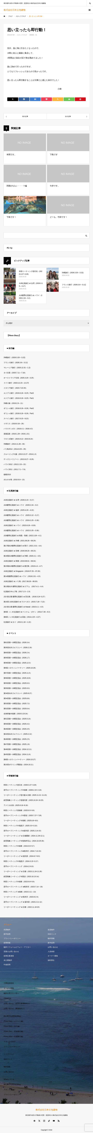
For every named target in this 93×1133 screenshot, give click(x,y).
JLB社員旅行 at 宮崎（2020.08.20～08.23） (20, 551)
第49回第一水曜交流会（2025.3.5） (17, 729)
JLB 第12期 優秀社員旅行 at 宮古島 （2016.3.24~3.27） (25, 597)
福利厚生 (51, 960)
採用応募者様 (9, 956)
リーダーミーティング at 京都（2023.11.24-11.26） (23, 871)
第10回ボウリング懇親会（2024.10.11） (19, 765)
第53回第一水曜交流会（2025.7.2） (17, 703)
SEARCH (90, 3)
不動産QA (7, 998)
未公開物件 (8, 960)
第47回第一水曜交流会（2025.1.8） (17, 744)
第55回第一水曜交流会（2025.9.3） (17, 683)
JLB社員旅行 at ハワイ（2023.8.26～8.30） (20, 525)
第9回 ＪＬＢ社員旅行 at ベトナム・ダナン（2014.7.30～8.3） (27, 612)
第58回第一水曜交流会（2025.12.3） (18, 663)
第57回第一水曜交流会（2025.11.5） (18, 673)
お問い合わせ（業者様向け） (15, 1009)
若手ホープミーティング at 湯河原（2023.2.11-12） (23, 902)
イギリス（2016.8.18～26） (14, 424)
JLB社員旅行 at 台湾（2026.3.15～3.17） (19, 500)
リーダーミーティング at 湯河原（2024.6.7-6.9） (22, 856)
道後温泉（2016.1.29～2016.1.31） (17, 434)
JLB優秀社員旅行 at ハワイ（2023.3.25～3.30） (22, 530)
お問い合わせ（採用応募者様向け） (17, 1003)
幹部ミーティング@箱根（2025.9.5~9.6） (20, 810)
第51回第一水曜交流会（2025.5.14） (18, 719)
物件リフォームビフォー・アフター (17, 947)
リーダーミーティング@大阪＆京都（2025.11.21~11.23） (26, 795)
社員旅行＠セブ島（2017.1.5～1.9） (17, 591)
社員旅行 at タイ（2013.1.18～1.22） (18, 622)
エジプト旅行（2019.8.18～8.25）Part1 (19, 398)
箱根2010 (7, 474)
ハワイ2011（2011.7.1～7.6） (15, 469)
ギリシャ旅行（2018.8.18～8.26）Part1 (19, 413)
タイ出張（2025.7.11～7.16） (15, 373)
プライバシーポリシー (12, 938)
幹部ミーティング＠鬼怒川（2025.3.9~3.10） (21, 826)
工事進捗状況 (9, 983)
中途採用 (7, 965)
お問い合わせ (53, 947)
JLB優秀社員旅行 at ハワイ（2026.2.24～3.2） (21, 505)
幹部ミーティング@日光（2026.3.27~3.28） (21, 785)
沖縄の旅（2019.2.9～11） (14, 403)
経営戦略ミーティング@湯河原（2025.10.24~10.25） (24, 800)
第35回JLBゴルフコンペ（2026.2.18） (18, 647)
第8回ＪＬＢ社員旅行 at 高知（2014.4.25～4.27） (23, 617)
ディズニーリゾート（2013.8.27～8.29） (19, 459)
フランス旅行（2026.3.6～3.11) (16, 362)
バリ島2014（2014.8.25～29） (15, 449)
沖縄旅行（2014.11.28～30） (15, 444)
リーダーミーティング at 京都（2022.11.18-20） (22, 907)
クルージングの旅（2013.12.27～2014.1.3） (20, 454)
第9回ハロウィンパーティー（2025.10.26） (20, 668)
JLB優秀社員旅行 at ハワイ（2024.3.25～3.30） (22, 520)
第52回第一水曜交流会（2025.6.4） (17, 709)
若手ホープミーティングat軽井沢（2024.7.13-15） (23, 851)
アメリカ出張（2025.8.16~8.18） (16, 805)
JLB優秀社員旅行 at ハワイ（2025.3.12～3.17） (22, 515)
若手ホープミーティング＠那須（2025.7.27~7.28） (23, 815)
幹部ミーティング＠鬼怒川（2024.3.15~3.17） (21, 861)
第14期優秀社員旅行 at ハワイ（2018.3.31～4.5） (23, 576)
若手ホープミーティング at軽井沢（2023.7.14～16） (24, 887)
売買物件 (7, 930)
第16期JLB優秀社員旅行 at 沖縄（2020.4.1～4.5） (23, 556)
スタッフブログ (22, 35)
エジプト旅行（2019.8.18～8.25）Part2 (19, 393)
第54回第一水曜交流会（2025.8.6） (17, 698)
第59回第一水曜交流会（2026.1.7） (17, 658)
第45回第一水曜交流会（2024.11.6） (18, 754)
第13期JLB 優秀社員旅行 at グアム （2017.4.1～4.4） (24, 586)
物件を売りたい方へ (11, 993)
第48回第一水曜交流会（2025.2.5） (17, 739)
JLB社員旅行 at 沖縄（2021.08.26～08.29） (20, 541)
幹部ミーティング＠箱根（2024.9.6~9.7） (20, 846)
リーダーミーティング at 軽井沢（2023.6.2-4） (21, 897)
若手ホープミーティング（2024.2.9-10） (19, 866)
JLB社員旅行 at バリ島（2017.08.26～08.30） (21, 581)
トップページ (9, 1054)
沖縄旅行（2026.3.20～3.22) (14, 357)
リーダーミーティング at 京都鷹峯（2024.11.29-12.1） (24, 836)
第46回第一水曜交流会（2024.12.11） (18, 749)
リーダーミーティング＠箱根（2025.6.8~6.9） (21, 820)
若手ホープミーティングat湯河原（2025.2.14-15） (23, 831)
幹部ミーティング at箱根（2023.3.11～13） (20, 892)
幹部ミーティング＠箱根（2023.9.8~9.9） (20, 882)
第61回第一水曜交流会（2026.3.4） (17, 642)
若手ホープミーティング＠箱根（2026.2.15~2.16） (23, 790)
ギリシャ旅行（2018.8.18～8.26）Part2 (19, 408)
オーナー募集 (53, 956)
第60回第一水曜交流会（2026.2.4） (17, 653)
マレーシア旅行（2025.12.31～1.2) (17, 368)
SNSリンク (52, 934)
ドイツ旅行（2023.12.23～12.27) (16, 383)
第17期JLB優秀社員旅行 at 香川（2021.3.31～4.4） (23, 546)
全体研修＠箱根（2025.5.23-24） (16, 714)
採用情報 (7, 943)
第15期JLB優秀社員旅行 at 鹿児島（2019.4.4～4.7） (23, 566)
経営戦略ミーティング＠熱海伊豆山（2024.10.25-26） (24, 841)
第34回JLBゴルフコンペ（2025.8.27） (18, 693)
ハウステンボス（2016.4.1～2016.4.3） (19, 429)
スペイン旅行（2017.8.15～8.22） (17, 418)
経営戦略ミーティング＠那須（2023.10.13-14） (22, 876)
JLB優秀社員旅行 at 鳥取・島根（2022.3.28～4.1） (23, 536)
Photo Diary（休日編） (12, 1026)
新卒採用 (7, 934)
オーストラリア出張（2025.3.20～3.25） (19, 378)
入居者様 (51, 951)
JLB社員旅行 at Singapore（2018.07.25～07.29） (22, 571)
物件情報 (51, 938)
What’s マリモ (9, 1079)
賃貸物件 (51, 930)
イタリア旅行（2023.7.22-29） (15, 388)
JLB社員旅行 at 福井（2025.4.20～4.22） (19, 510)
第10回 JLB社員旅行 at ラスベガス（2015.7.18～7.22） (25, 602)
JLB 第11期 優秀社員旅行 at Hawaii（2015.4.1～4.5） (24, 607)
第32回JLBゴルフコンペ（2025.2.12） (18, 734)
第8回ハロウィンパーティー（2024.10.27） (20, 759)
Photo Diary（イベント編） (14, 1021)
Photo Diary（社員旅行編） (14, 1036)
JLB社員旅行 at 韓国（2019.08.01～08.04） (20, 561)
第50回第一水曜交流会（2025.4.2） (17, 724)
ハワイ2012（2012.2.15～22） (15, 464)
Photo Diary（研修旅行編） (14, 1031)
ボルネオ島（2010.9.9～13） (15, 480)
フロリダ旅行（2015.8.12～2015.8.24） (19, 439)
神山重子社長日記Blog (12, 1016)
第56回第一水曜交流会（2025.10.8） (18, 678)
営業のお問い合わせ (11, 951)
